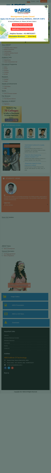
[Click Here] (32, 36)
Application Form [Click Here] (22, 29)
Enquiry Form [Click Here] (22, 25)
